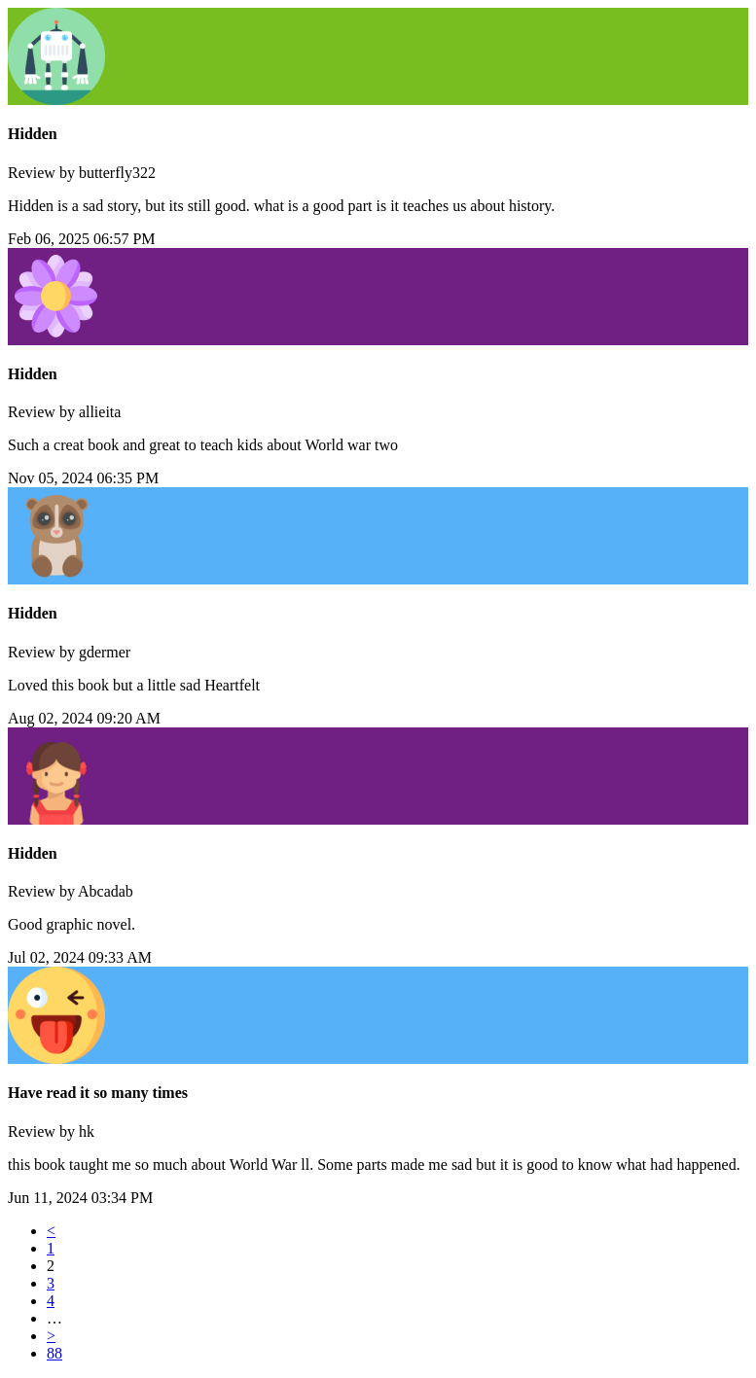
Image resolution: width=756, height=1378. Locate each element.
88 (54, 1353)
